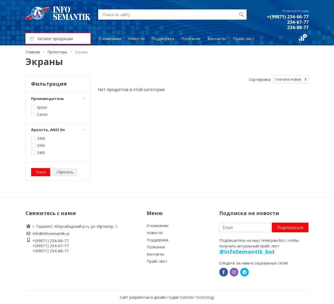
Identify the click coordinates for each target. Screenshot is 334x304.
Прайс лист (157, 261)
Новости (154, 232)
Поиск (40, 172)
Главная (32, 51)
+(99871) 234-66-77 (288, 17)
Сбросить (65, 172)
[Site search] (167, 14)
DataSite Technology (197, 297)
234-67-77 (298, 22)
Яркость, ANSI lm (58, 129)
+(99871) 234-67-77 (50, 245)
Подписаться (290, 227)
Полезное (156, 246)
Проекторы (57, 51)
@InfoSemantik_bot (247, 251)
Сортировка (260, 79)
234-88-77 (298, 27)
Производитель (58, 98)
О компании (157, 225)
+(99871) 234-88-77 (50, 250)
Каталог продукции (51, 38)
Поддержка (157, 239)
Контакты (155, 254)
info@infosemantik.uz (51, 233)
